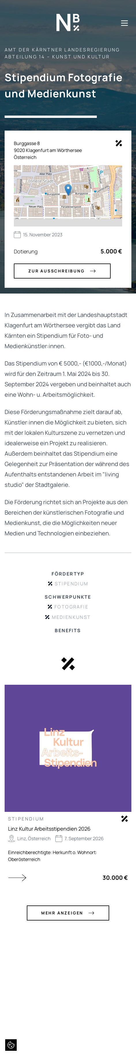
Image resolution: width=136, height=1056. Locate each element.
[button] (68, 190)
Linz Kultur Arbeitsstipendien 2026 (49, 828)
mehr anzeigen (68, 913)
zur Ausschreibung (62, 271)
